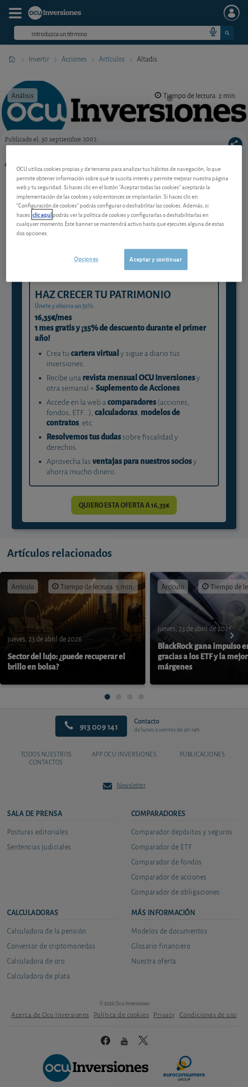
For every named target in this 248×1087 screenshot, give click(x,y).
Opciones (86, 258)
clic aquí (42, 214)
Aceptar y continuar (155, 259)
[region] (124, 214)
